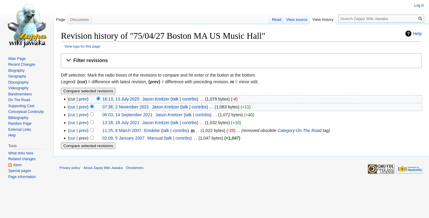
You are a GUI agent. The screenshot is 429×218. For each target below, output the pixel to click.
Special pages (19, 171)
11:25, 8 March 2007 (121, 130)
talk (175, 99)
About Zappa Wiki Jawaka (103, 168)
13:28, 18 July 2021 (120, 122)
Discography (18, 82)
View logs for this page (82, 46)
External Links (19, 129)
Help (417, 33)
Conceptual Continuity (26, 112)
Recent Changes (21, 64)
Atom (17, 165)
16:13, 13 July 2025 (120, 99)
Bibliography (18, 118)
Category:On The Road (299, 130)
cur (72, 106)
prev (83, 99)
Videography (18, 88)
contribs (189, 99)
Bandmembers (20, 94)
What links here (20, 153)
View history (323, 19)
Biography (16, 70)
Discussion (79, 19)
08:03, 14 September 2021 (127, 114)
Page (60, 19)
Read (276, 19)
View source (297, 19)
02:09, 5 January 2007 (123, 138)
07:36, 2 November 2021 (125, 106)
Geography (17, 76)
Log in (419, 5)
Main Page (16, 59)
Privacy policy (69, 168)
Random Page (20, 123)
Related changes (21, 159)
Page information (22, 177)
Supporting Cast (21, 106)
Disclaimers (135, 168)
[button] (241, 61)
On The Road (19, 100)
